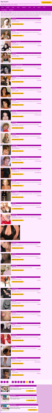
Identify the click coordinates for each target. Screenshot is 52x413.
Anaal (8, 7)
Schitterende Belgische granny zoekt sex (17, 24)
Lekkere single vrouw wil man (17, 197)
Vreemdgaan (4, 9)
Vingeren (24, 7)
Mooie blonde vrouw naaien (18, 281)
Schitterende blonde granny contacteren (18, 363)
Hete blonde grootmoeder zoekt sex (17, 340)
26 (29, 382)
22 (18, 382)
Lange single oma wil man (17, 174)
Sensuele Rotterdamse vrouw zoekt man (17, 81)
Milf (34, 7)
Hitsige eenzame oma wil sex (17, 151)
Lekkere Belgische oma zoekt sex (17, 128)
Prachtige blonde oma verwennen (18, 185)
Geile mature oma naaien (17, 328)
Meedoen (11, 9)
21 (15, 382)
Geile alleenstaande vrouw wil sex (17, 70)
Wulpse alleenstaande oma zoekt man (18, 47)
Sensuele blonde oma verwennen (18, 208)
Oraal (18, 7)
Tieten (13, 7)
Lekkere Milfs (31, 390)
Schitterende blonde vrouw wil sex (17, 317)
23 (21, 382)
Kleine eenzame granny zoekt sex (17, 58)
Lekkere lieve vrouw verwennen (17, 375)
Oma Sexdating (31, 400)
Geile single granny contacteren (17, 294)
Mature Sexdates (33, 409)
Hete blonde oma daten (17, 35)
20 (12, 382)
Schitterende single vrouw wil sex (18, 259)
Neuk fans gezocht (46, 2)
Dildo (30, 7)
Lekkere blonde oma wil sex (18, 220)
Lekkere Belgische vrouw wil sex (17, 104)
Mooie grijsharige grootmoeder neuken (17, 139)
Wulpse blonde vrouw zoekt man (17, 270)
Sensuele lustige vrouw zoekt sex (18, 305)
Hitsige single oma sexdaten (18, 116)
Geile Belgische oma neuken (17, 162)
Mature (39, 7)
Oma (44, 7)
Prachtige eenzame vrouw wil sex (17, 248)
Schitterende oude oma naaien (17, 93)
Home (2, 7)
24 (24, 382)
